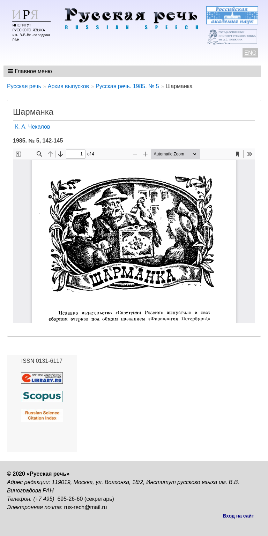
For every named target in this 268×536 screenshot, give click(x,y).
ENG (250, 53)
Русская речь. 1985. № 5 (127, 86)
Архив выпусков (68, 86)
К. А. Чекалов (32, 127)
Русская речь (24, 86)
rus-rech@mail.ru (85, 507)
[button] (30, 71)
